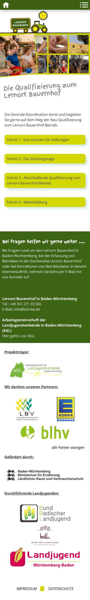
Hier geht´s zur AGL (18, 335)
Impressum (27, 588)
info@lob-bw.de (27, 309)
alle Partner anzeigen (68, 447)
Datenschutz (60, 588)
